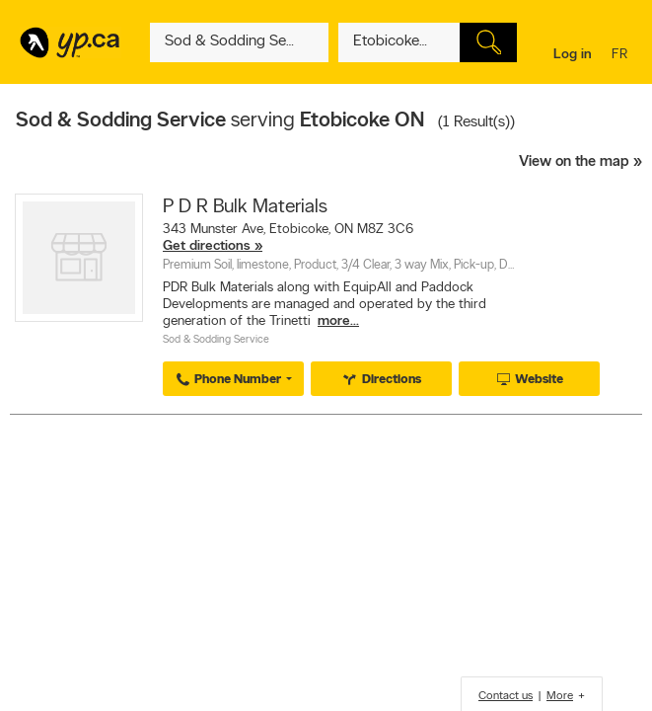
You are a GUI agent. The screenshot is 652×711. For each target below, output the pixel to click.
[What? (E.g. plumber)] (239, 42)
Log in (572, 54)
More (559, 696)
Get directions (207, 246)
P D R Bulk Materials (245, 207)
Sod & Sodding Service (216, 340)
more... (338, 321)
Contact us (505, 696)
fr (622, 55)
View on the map (574, 162)
